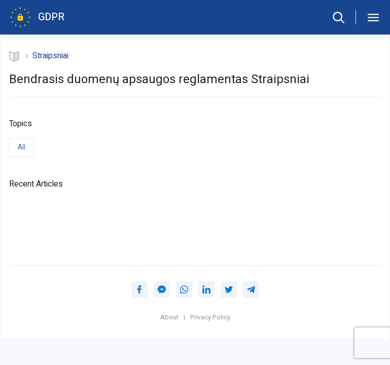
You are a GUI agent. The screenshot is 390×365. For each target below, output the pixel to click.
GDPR (51, 17)
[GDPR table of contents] (373, 17)
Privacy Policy (210, 317)
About (169, 317)
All (21, 147)
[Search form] (338, 17)
